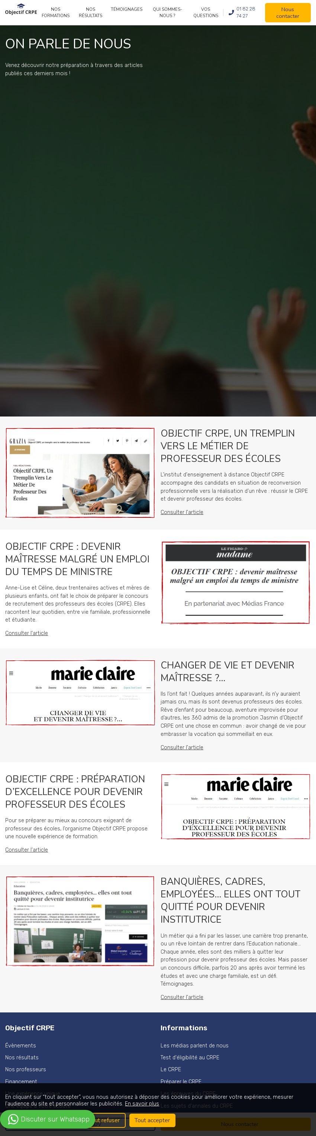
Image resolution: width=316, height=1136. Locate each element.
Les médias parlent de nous (195, 1046)
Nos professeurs (25, 1069)
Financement (21, 1082)
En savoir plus (142, 1104)
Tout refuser (104, 1120)
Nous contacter (287, 13)
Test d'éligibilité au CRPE (190, 1057)
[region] (158, 1109)
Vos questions (205, 12)
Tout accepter (152, 1120)
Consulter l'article (182, 512)
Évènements (20, 1046)
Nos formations (56, 12)
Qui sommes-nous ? (167, 12)
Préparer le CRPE (181, 1082)
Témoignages (126, 9)
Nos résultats (90, 12)
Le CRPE (171, 1069)
